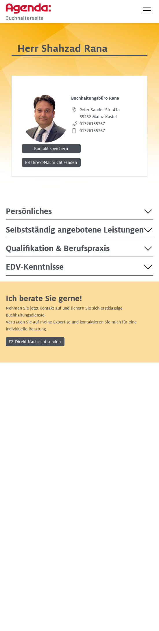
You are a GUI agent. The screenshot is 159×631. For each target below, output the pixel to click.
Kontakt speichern (51, 148)
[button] (146, 10)
